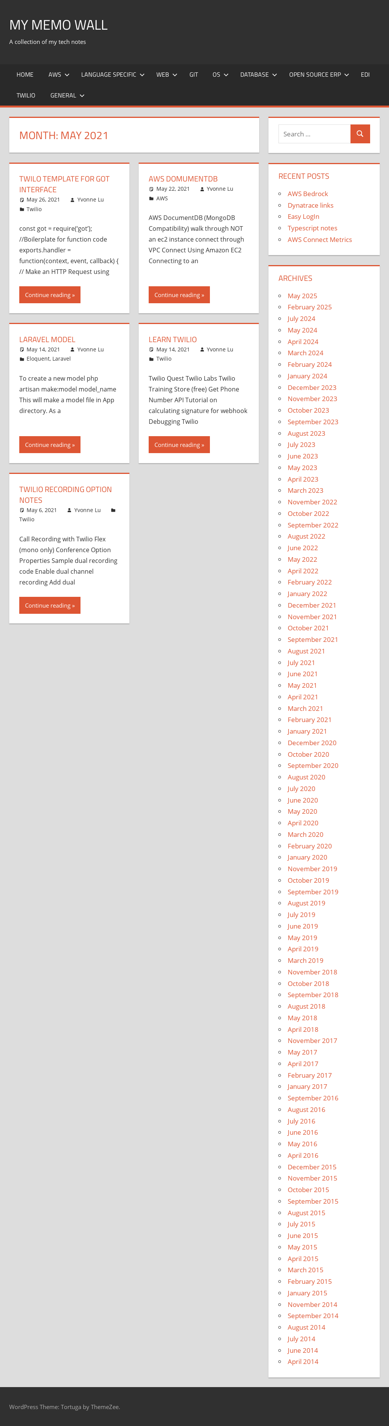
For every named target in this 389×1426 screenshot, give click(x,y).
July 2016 (301, 1121)
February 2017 (310, 1075)
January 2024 (307, 375)
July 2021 (301, 662)
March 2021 (306, 708)
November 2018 (312, 971)
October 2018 (308, 983)
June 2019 (303, 926)
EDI (365, 74)
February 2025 (310, 306)
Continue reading (47, 295)
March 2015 (306, 1269)
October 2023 (308, 410)
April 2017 (303, 1063)
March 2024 (306, 352)
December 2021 (312, 605)
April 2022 (303, 570)
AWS (59, 74)
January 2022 (307, 593)
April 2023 (303, 479)
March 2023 (306, 490)
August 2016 (306, 1109)
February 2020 (310, 845)
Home (25, 74)
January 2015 (307, 1292)
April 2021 (303, 696)
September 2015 (313, 1201)
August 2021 (306, 651)
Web (167, 74)
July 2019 (301, 914)
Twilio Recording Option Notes (65, 494)
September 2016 (313, 1097)
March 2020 (306, 834)
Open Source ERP (319, 74)
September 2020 (313, 765)
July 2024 (301, 318)
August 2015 (306, 1212)
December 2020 (312, 742)
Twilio (26, 95)
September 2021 (313, 639)
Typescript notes (312, 227)
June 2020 (303, 800)
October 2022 (308, 513)
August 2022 (306, 536)
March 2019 (306, 960)
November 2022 (312, 501)
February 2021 (310, 719)
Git (193, 74)
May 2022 (302, 559)
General (67, 95)
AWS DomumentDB (183, 179)
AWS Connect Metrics (320, 239)
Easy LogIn (303, 216)
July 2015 (301, 1223)
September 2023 (313, 421)
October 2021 (308, 627)
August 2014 (306, 1327)
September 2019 (313, 891)
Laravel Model (47, 339)
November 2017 (312, 1040)
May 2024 (302, 330)
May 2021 (302, 685)
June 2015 (303, 1235)
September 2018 (313, 994)
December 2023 (312, 387)
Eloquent (38, 358)
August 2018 (306, 1006)
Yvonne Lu (90, 199)
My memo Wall (58, 24)
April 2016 (303, 1155)
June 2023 (303, 456)
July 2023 (301, 444)
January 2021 (307, 731)
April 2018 (303, 1029)
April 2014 (303, 1361)
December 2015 (312, 1166)
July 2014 (301, 1338)
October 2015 (308, 1189)
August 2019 (306, 903)
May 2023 (302, 467)
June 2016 (303, 1132)
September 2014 (313, 1315)
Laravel (61, 358)
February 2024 (310, 364)
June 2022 (303, 547)
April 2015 (303, 1258)
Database (258, 74)
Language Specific (113, 74)
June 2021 (303, 673)
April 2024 (303, 341)
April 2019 (303, 948)
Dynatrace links (311, 205)
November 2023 (312, 398)
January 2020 (307, 857)
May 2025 (302, 295)
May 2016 (302, 1143)
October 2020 (308, 754)
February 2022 (310, 582)
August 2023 (306, 433)
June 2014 (303, 1350)
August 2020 (306, 777)
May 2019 (302, 937)
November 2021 (312, 616)
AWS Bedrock (308, 193)
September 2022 (313, 525)
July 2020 (301, 788)
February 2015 (310, 1281)
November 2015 (312, 1178)
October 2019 (308, 880)
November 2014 (312, 1304)
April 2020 (303, 822)
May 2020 (302, 811)
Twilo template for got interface (64, 184)
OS (221, 74)
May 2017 (302, 1052)
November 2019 (312, 868)
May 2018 (302, 1017)
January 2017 (307, 1086)
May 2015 (302, 1247)
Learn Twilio (173, 339)
